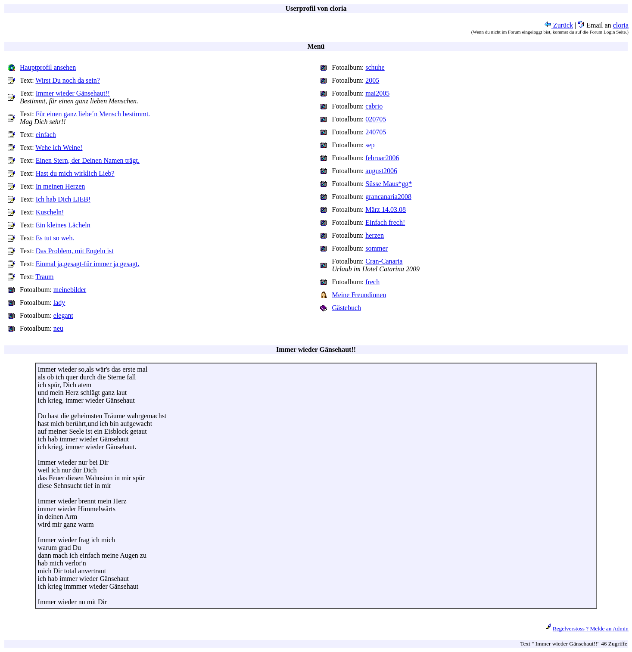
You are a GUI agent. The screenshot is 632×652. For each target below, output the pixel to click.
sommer (376, 248)
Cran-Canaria (383, 261)
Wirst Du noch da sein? (67, 80)
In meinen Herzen (60, 186)
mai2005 (377, 93)
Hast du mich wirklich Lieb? (75, 173)
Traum (44, 276)
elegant (63, 315)
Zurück (559, 25)
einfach (46, 134)
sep (369, 145)
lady (59, 302)
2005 (372, 80)
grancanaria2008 (388, 196)
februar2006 (382, 157)
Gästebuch (346, 307)
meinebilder (69, 289)
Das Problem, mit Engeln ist (75, 251)
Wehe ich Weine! (58, 147)
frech (372, 282)
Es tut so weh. (55, 238)
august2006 (381, 170)
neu (58, 328)
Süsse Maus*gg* (388, 183)
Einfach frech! (385, 222)
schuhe (374, 67)
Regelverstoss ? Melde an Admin (591, 628)
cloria (621, 25)
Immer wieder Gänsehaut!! (73, 93)
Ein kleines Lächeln (63, 225)
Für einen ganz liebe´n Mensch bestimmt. (93, 114)
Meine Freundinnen (359, 294)
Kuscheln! (50, 212)
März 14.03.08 (385, 209)
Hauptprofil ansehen (48, 67)
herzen (374, 235)
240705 (375, 132)
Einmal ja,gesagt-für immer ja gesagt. (88, 263)
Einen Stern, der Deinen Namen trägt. (88, 160)
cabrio (374, 106)
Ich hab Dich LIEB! (63, 199)
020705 (375, 119)
